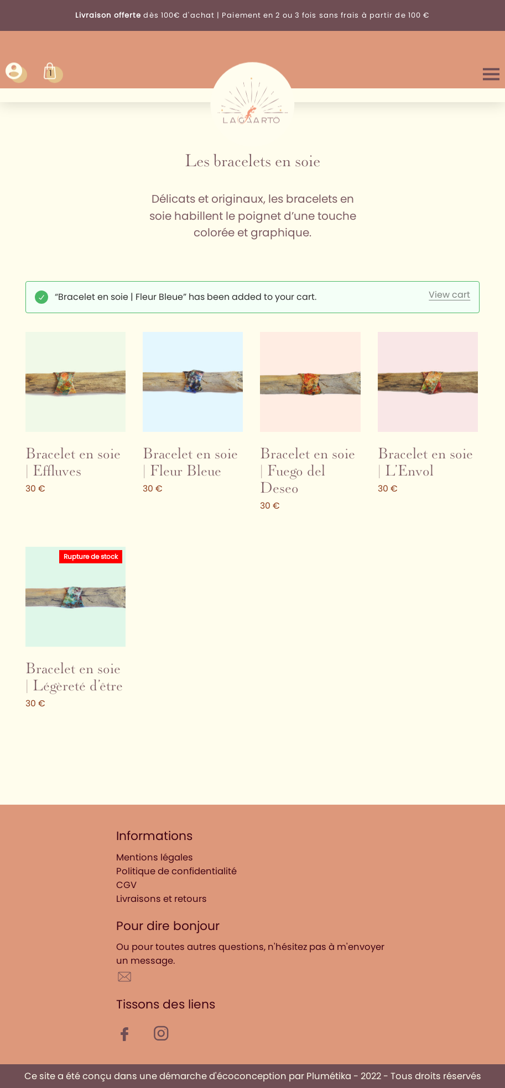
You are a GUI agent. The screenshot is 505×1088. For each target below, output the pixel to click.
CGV (126, 885)
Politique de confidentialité (176, 871)
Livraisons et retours (161, 898)
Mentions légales (154, 857)
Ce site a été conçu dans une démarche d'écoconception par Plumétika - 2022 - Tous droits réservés (252, 1076)
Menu (491, 73)
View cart (449, 295)
